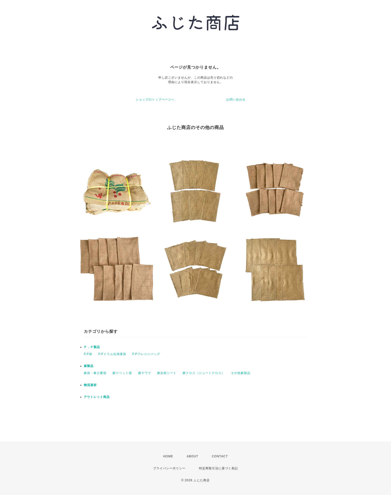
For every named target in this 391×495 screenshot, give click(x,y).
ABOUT (192, 456)
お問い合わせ (236, 99)
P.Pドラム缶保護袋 (112, 354)
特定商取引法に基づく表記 (218, 468)
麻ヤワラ (144, 373)
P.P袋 (88, 354)
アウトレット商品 (97, 397)
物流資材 (90, 385)
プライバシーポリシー (169, 468)
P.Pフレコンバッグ (146, 354)
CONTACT (220, 456)
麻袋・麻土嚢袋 (95, 373)
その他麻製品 (240, 373)
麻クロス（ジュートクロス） (204, 373)
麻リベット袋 (122, 373)
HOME (168, 456)
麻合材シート (167, 373)
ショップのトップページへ (155, 99)
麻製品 (89, 366)
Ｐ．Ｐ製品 (92, 347)
